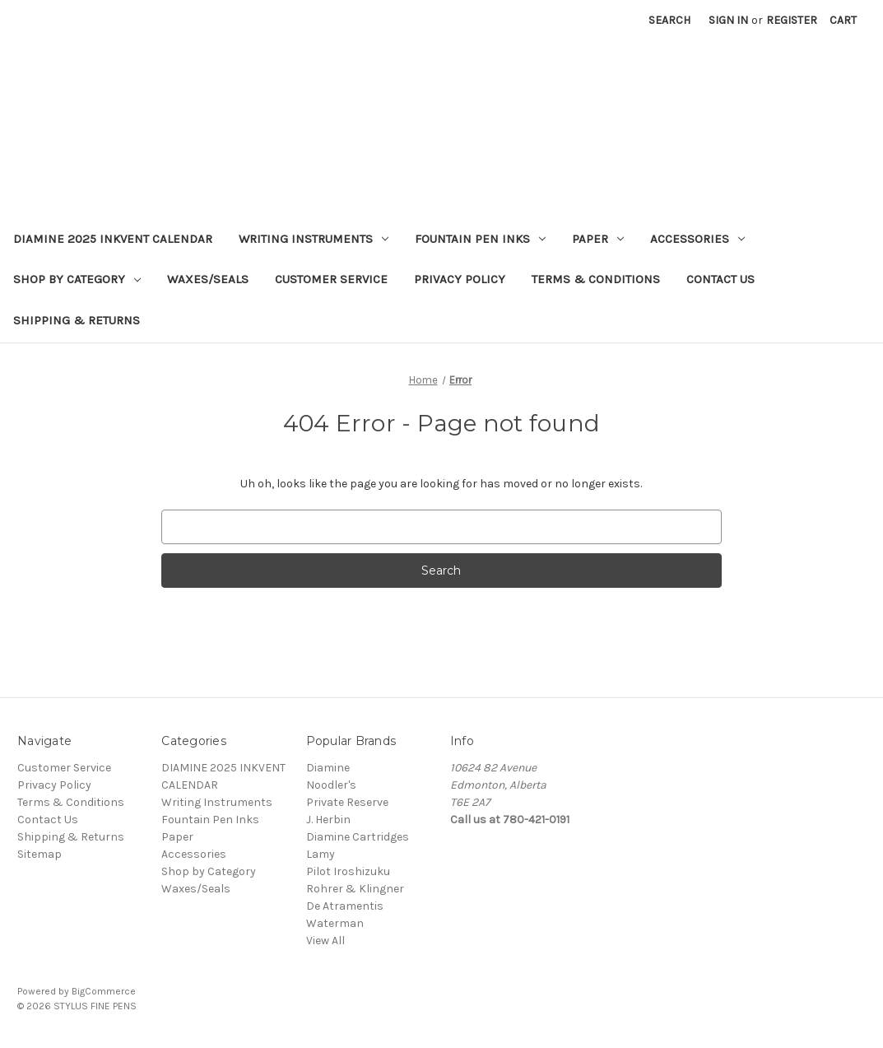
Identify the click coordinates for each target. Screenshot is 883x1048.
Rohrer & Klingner (355, 889)
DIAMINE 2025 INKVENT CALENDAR (112, 238)
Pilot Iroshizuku (348, 871)
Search (669, 20)
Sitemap (39, 854)
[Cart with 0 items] (843, 20)
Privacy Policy (459, 279)
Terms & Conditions (596, 279)
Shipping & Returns (76, 320)
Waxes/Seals (208, 279)
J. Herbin (328, 820)
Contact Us (720, 279)
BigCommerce (104, 991)
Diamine (328, 768)
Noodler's (331, 785)
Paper (598, 238)
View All (325, 941)
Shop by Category (77, 279)
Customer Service (331, 279)
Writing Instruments (313, 238)
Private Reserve (347, 802)
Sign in (728, 20)
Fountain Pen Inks (480, 238)
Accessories (697, 238)
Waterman (335, 923)
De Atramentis (344, 906)
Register (791, 20)
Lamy (320, 854)
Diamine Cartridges (357, 837)
